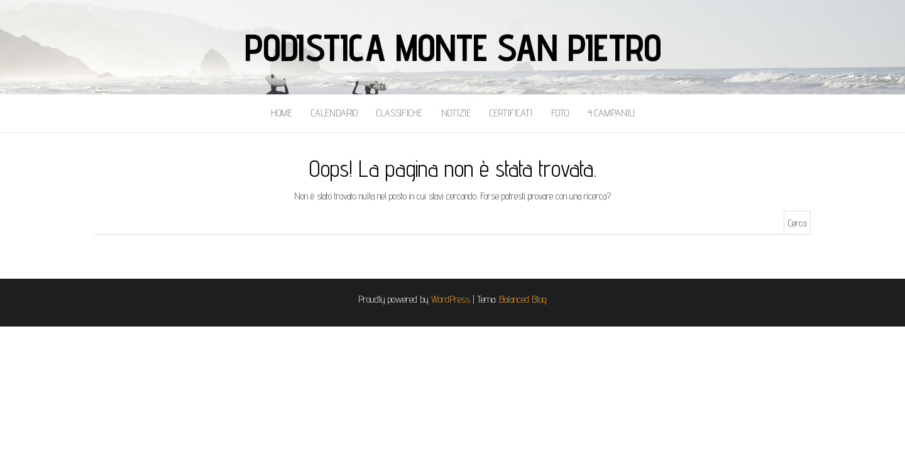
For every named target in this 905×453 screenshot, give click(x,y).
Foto (560, 113)
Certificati (511, 113)
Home (281, 113)
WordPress (450, 299)
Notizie (456, 113)
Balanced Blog (523, 299)
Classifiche (399, 113)
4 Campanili (611, 113)
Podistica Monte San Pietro (452, 47)
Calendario (334, 113)
